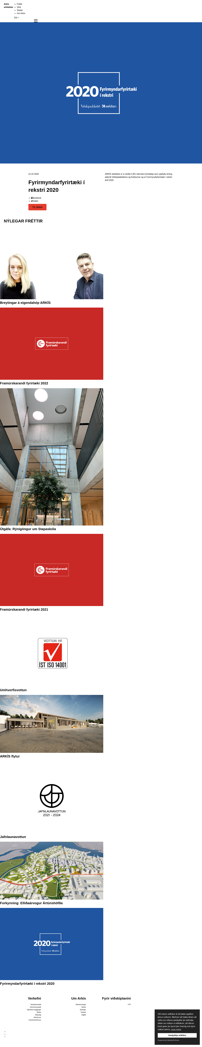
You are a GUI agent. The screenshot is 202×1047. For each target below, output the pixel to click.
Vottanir (83, 1012)
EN (15, 18)
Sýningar (83, 1010)
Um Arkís (21, 13)
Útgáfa (83, 1015)
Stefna (83, 1007)
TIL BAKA (37, 207)
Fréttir (19, 4)
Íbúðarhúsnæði (36, 1004)
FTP (129, 1004)
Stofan (20, 10)
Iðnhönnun (37, 1017)
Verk (19, 7)
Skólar (39, 1012)
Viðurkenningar (81, 1004)
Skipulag (38, 1015)
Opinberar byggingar (34, 1010)
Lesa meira (176, 1029)
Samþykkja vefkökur (177, 1035)
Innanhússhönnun (35, 1020)
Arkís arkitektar (5, 5)
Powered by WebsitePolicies (168, 1040)
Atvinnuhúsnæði (35, 1007)
